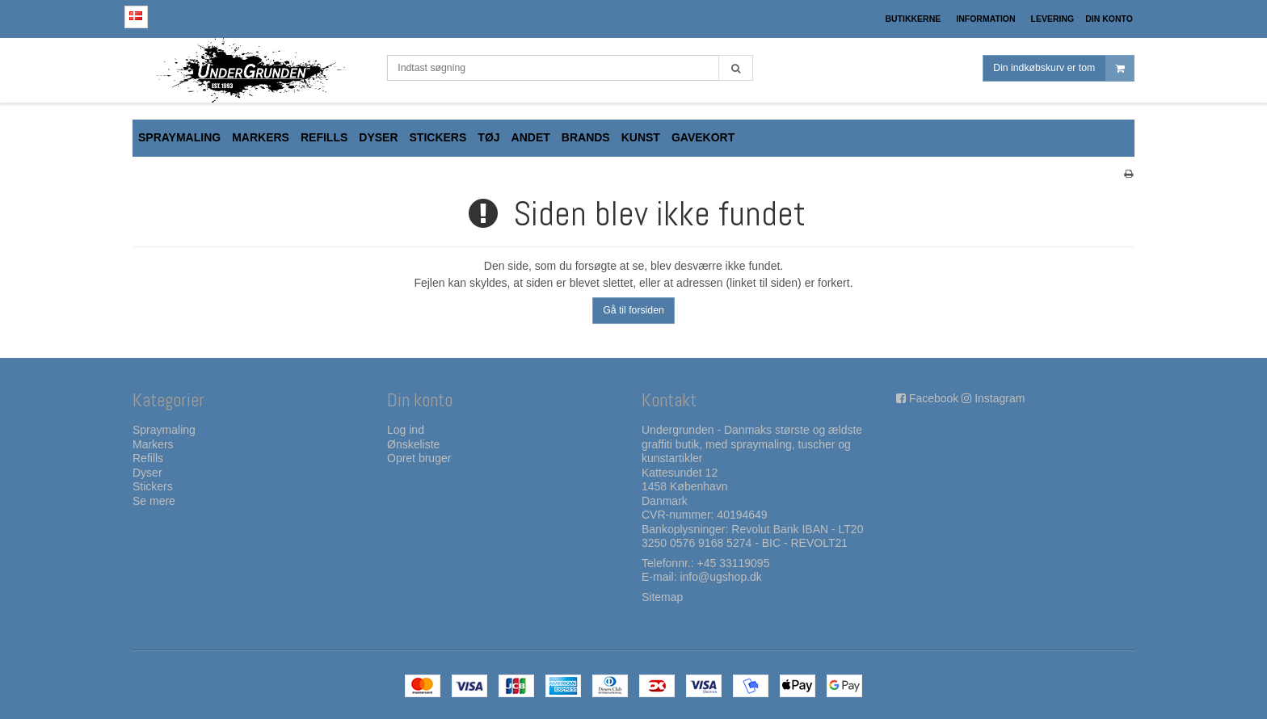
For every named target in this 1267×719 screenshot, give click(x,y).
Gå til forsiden (633, 310)
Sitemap (662, 597)
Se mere (154, 500)
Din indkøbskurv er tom (1063, 68)
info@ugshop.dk (720, 576)
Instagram (999, 398)
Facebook (933, 398)
